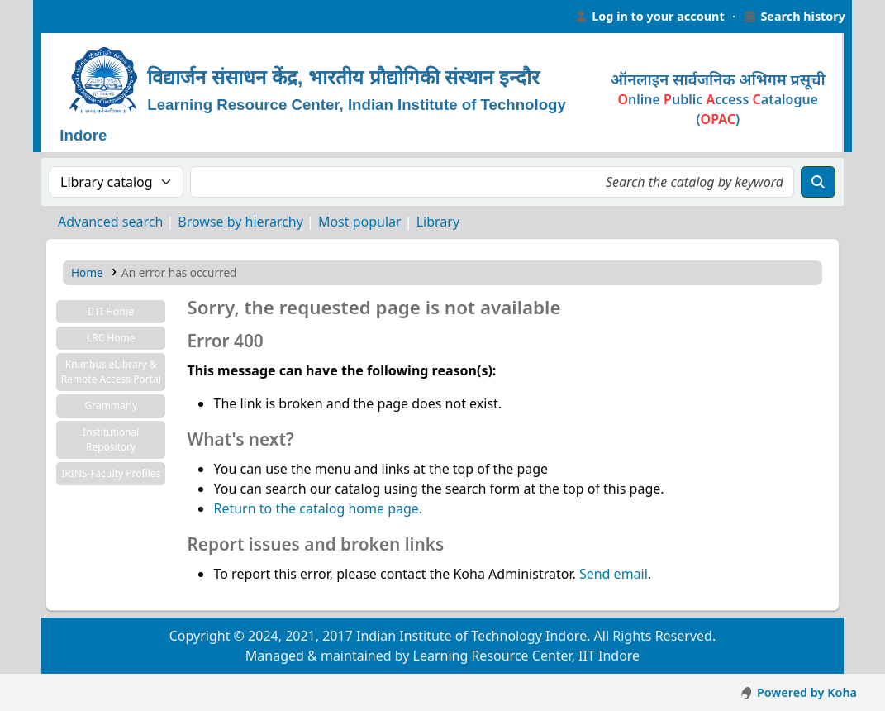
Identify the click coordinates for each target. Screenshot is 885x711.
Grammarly (110, 405)
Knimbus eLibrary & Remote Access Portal (111, 371)
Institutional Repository (111, 439)
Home (87, 272)
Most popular (360, 221)
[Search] (818, 182)
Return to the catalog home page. (317, 508)
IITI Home (111, 311)
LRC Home (111, 338)
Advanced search (110, 221)
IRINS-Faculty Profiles (110, 473)
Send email (613, 574)
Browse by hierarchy (240, 221)
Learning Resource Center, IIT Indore (74, 16)
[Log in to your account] (649, 16)
